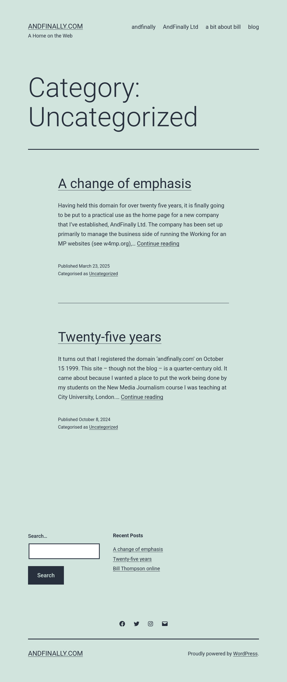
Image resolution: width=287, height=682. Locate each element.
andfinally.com (55, 26)
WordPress (245, 654)
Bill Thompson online (136, 568)
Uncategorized (103, 273)
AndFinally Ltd (180, 27)
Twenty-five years (109, 337)
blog (253, 27)
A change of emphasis (124, 183)
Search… (37, 536)
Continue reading (158, 243)
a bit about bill (223, 27)
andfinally (143, 27)
